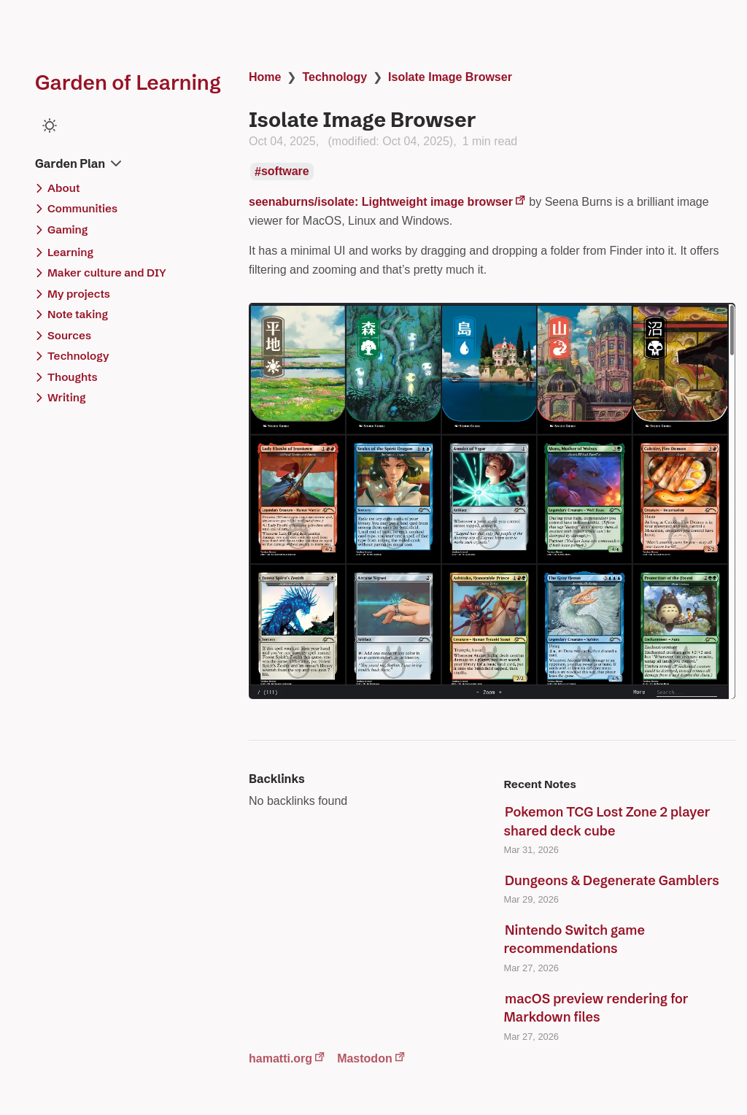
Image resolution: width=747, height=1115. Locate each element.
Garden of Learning (128, 82)
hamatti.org (280, 1058)
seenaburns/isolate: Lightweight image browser (381, 202)
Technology (334, 77)
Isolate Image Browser (450, 77)
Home (265, 77)
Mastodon (364, 1058)
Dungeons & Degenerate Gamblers (612, 880)
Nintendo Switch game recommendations (574, 939)
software (285, 172)
